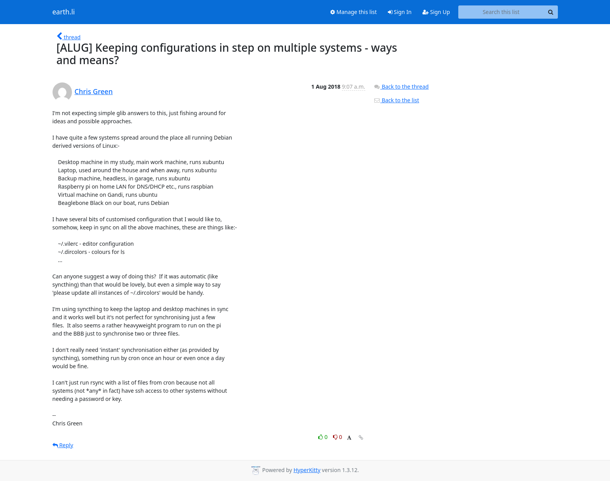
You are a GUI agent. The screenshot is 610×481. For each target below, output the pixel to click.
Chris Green (94, 91)
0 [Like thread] (323, 437)
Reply (63, 445)
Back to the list (396, 100)
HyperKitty (306, 470)
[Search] (551, 12)
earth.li (64, 12)
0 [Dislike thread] (337, 437)
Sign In (400, 12)
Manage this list (353, 12)
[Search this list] (501, 12)
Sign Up (436, 12)
